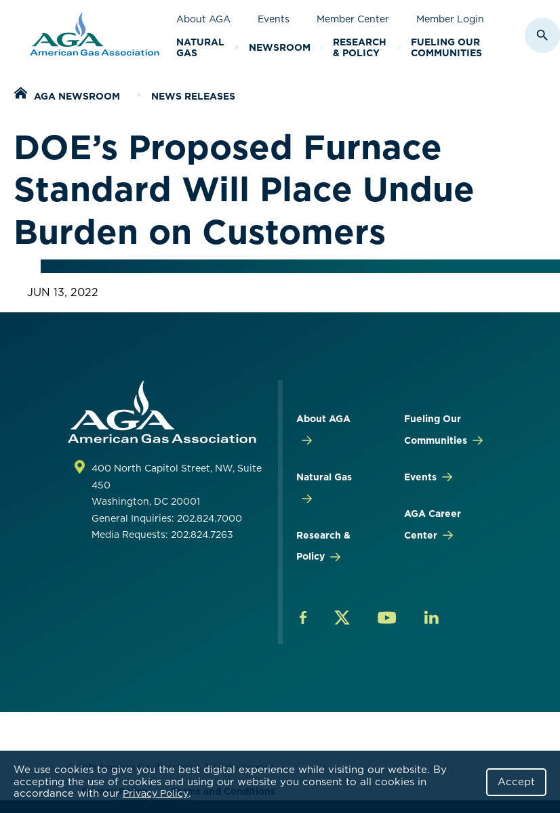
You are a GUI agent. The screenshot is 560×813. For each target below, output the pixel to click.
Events (273, 19)
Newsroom (280, 47)
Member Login (450, 19)
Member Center (353, 19)
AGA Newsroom (77, 96)
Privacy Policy (155, 793)
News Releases (193, 96)
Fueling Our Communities (446, 48)
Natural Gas (200, 48)
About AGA (203, 19)
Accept (516, 782)
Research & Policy (359, 48)
